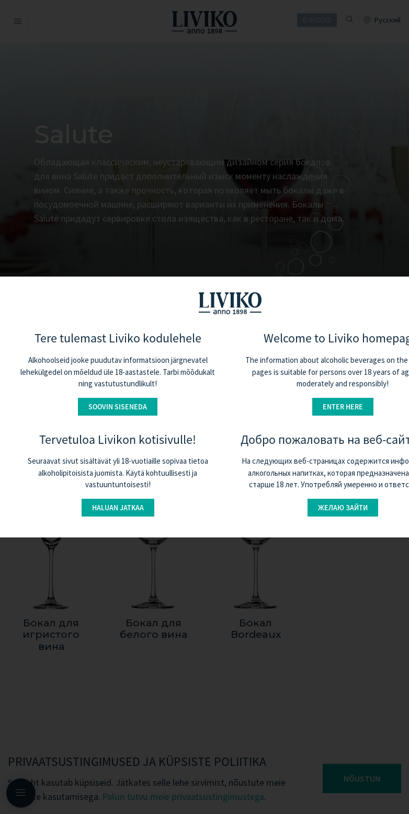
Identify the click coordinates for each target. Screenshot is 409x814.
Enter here (343, 406)
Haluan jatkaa (118, 507)
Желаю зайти (343, 507)
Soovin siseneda (117, 406)
